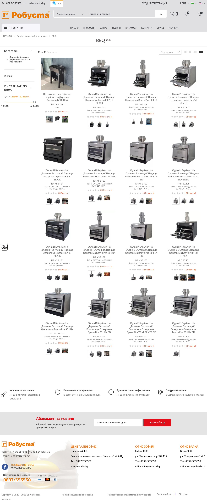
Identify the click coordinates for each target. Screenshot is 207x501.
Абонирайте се (157, 422)
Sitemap (183, 494)
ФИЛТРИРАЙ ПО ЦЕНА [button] (15, 88)
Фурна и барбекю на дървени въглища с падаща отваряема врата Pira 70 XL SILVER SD (183, 175)
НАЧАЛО (74, 27)
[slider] (5, 102)
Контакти (146, 27)
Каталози (130, 27)
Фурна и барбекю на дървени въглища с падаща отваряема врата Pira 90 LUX (57, 326)
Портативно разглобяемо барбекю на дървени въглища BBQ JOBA (57, 97)
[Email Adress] (118, 422)
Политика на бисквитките (14, 452)
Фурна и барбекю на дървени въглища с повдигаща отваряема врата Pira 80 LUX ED (183, 328)
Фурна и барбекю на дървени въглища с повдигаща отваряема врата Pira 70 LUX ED (99, 328)
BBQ (54, 36)
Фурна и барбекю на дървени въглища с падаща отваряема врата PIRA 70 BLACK (57, 175)
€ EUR (183, 3)
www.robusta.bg (21, 467)
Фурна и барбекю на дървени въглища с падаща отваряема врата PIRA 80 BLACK (57, 251)
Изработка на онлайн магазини (124, 494)
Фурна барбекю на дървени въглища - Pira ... (99, 111)
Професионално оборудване (32, 36)
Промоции (89, 27)
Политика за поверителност (16, 456)
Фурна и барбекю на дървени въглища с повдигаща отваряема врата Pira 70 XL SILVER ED (141, 328)
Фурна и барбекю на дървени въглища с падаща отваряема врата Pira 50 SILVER (183, 98)
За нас (103, 27)
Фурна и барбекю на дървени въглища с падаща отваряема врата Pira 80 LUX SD (141, 251)
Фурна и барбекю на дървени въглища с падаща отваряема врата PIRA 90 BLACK (183, 251)
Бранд (160, 27)
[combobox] (120, 13)
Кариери (173, 27)
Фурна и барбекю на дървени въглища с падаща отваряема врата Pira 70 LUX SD (141, 175)
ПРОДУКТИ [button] (16, 27)
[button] (176, 13)
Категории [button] (11, 50)
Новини (116, 27)
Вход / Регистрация (154, 3)
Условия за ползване (39, 452)
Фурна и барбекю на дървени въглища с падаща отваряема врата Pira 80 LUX (99, 249)
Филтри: (8, 76)
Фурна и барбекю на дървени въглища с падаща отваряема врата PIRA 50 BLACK (99, 98)
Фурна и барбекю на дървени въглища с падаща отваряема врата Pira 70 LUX (99, 173)
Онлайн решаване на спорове (77, 494)
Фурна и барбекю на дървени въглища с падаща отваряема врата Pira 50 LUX (141, 97)
